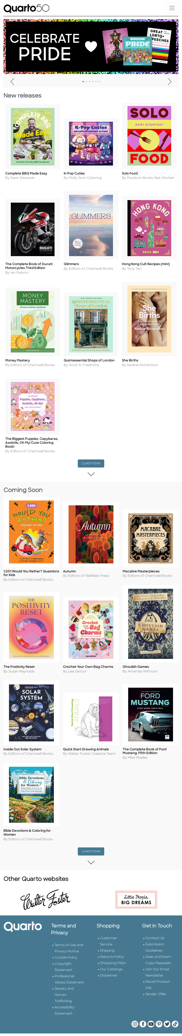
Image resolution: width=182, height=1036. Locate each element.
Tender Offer (155, 986)
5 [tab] (96, 81)
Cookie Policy (66, 949)
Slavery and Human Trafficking (64, 987)
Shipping (107, 942)
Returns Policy (112, 949)
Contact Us (154, 930)
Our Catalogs (111, 961)
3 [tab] (89, 81)
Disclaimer (108, 967)
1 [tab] (83, 81)
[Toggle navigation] (172, 8)
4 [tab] (92, 81)
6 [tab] (99, 81)
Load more (93, 451)
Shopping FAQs (113, 955)
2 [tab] (86, 81)
